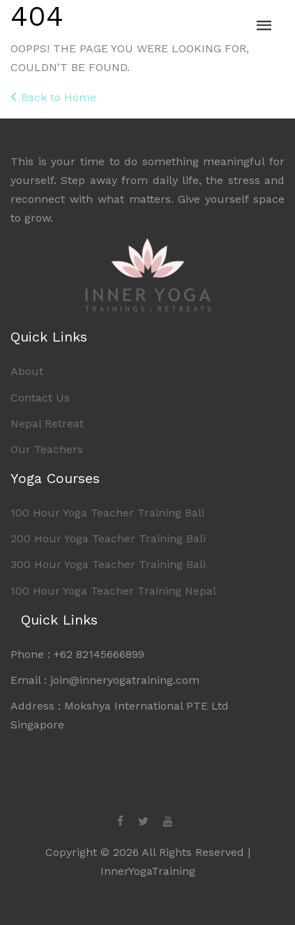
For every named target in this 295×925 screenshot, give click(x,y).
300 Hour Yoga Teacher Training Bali (108, 564)
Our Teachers (46, 449)
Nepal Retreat (47, 423)
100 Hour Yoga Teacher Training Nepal (113, 590)
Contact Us (40, 397)
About (26, 371)
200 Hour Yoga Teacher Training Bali (108, 538)
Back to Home (53, 97)
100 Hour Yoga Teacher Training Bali (107, 512)
